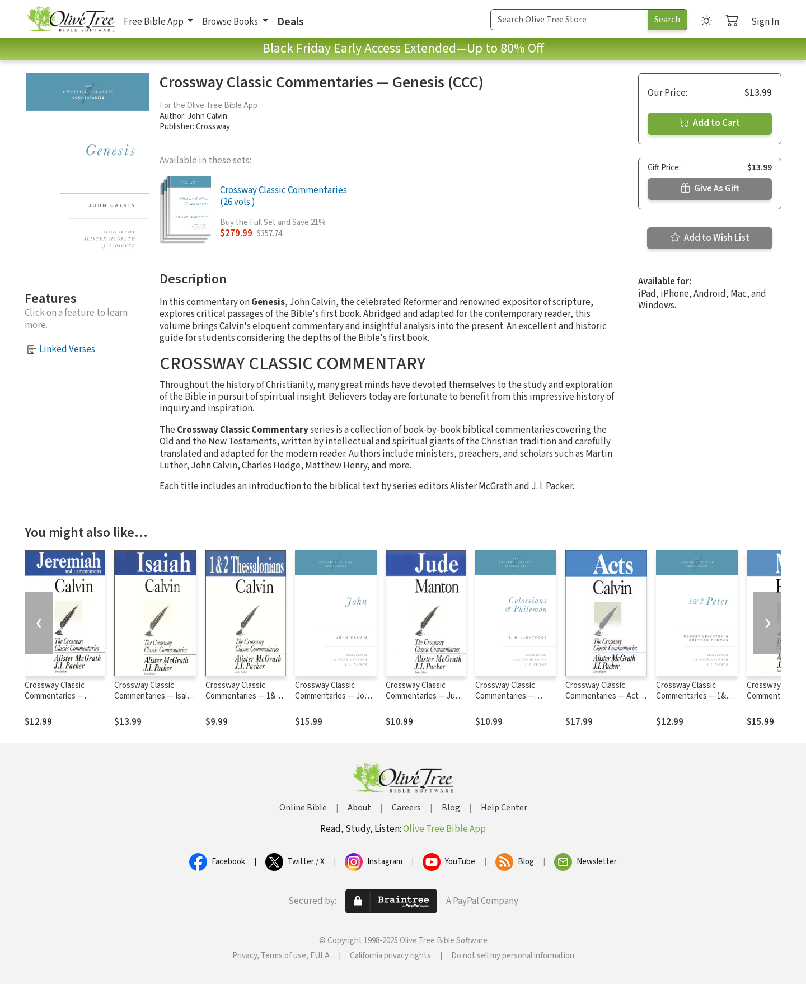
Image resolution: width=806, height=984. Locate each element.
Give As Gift (710, 188)
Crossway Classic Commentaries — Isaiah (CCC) (154, 696)
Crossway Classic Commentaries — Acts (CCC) (604, 696)
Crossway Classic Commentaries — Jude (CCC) (425, 696)
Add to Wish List (710, 238)
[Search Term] (569, 19)
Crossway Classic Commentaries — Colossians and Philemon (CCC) (505, 701)
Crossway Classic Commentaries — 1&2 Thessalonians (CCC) (242, 696)
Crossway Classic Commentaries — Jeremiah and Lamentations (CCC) (60, 701)
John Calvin (207, 116)
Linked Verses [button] (67, 349)
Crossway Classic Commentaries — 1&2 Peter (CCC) (693, 696)
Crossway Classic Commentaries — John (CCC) (334, 696)
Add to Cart (710, 123)
